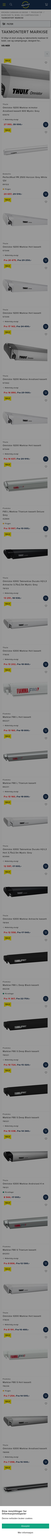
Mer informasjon (25, 1532)
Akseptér (25, 1526)
